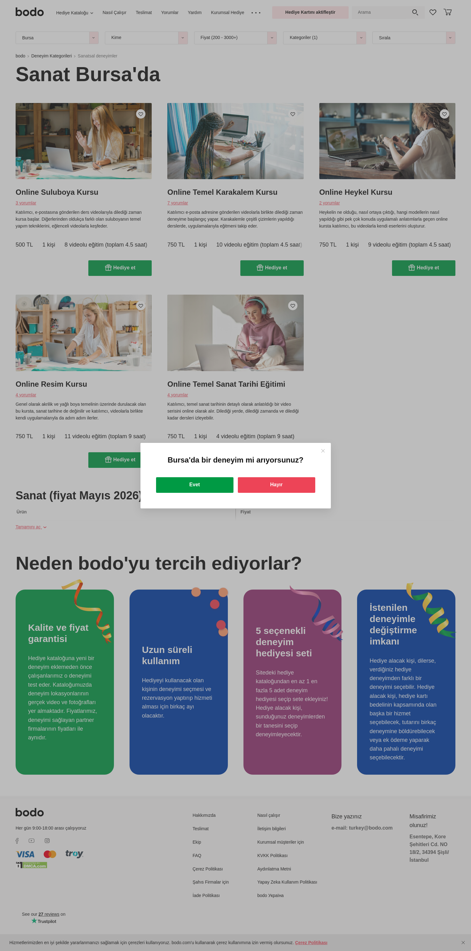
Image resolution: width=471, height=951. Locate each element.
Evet (194, 484)
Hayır (276, 484)
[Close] (323, 451)
